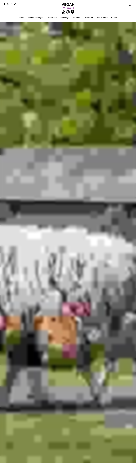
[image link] (68, 8)
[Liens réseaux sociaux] (4, 4)
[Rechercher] (130, 5)
